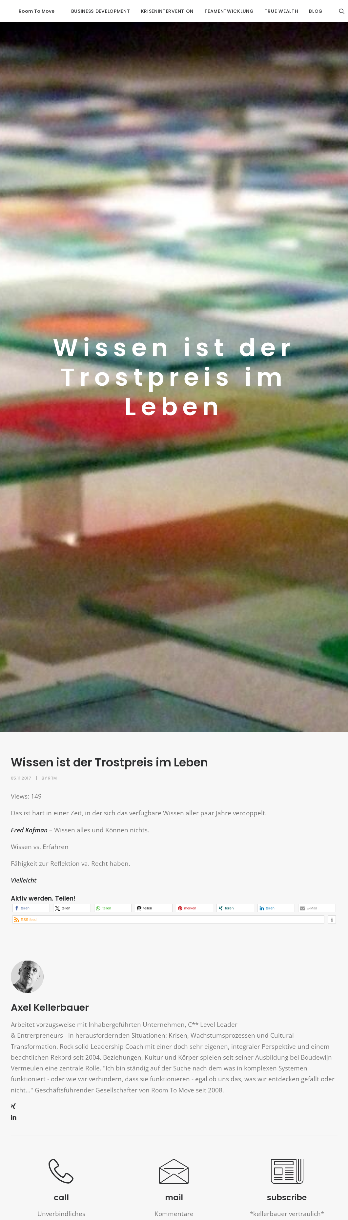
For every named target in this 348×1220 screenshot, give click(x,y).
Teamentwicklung (221, 11)
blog (309, 11)
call (61, 1181)
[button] (31, 892)
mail (174, 1181)
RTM (52, 761)
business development (93, 11)
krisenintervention (159, 11)
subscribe (287, 1181)
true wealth (274, 11)
